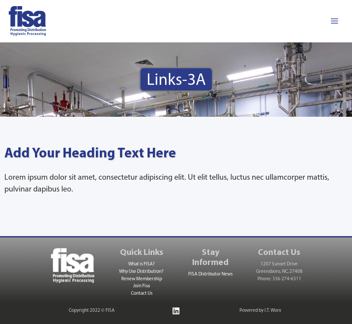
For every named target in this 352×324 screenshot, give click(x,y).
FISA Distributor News (210, 274)
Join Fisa (141, 286)
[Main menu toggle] (334, 21)
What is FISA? (141, 264)
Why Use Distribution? (141, 271)
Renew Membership (141, 279)
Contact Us (141, 293)
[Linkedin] (176, 311)
